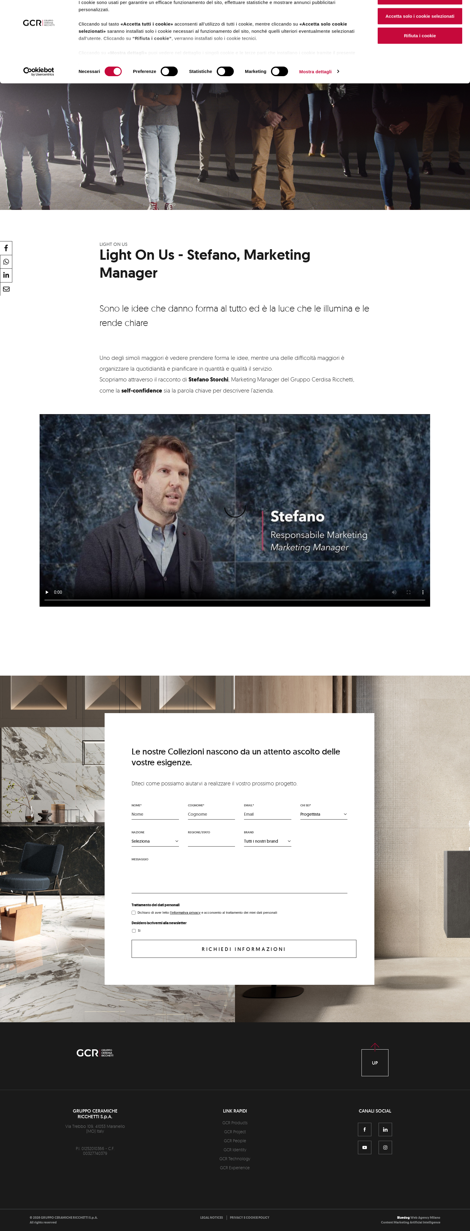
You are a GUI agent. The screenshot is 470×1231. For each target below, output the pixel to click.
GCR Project (235, 1131)
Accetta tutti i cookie (420, 15)
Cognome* (196, 805)
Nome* (136, 805)
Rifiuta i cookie (420, 55)
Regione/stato (199, 832)
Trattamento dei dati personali (156, 905)
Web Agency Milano (425, 1217)
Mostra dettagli (315, 91)
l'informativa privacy (185, 912)
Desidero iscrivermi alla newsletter (159, 923)
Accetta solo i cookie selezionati (419, 35)
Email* (249, 805)
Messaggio (140, 859)
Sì (139, 930)
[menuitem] (211, 1217)
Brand (249, 832)
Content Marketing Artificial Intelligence (410, 1222)
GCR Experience (235, 1167)
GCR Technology (234, 1158)
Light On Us (113, 244)
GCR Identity (235, 1149)
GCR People (235, 1140)
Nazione (138, 832)
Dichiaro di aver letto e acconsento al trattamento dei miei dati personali (207, 912)
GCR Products (235, 1122)
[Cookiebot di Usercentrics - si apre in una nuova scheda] (39, 91)
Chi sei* (305, 805)
